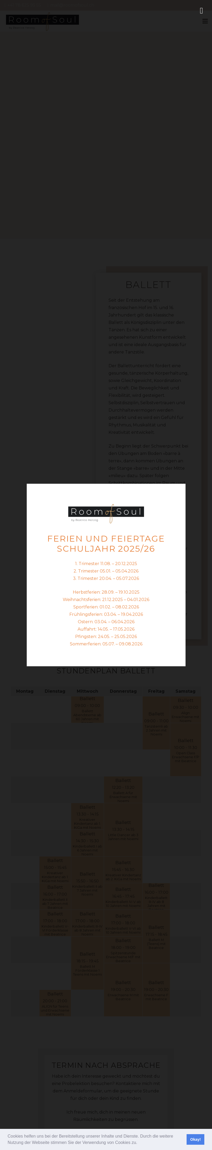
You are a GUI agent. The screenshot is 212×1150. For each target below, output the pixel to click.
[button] (139, 1143)
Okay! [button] (195, 1139)
